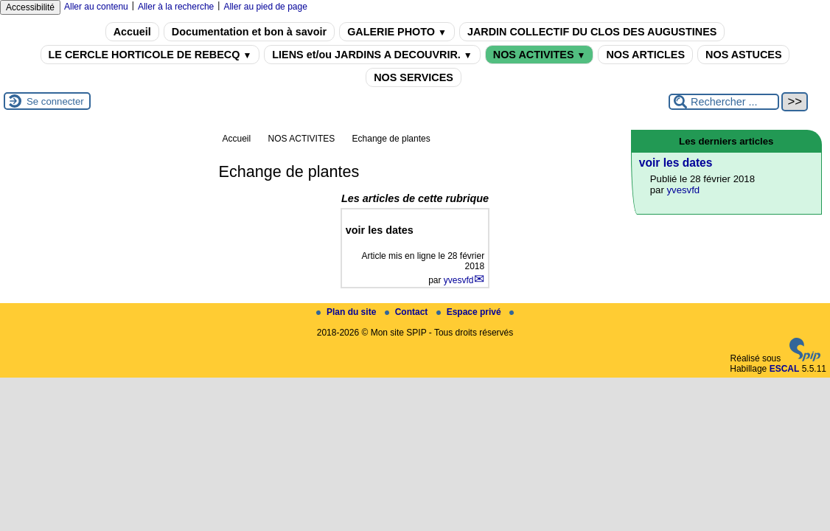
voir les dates (676, 162)
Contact (407, 312)
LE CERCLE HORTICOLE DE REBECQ (150, 54)
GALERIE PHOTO (397, 32)
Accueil (132, 32)
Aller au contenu (96, 6)
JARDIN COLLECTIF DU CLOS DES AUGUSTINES (591, 32)
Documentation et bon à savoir (249, 32)
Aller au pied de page (265, 6)
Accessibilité (30, 7)
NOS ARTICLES (645, 54)
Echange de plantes (391, 138)
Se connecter (55, 101)
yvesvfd (459, 280)
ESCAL (785, 369)
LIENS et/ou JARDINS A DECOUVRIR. (372, 54)
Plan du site (347, 312)
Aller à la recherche (176, 6)
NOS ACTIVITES (539, 54)
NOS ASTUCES (743, 54)
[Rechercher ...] (724, 102)
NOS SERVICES (413, 77)
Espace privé (469, 312)
